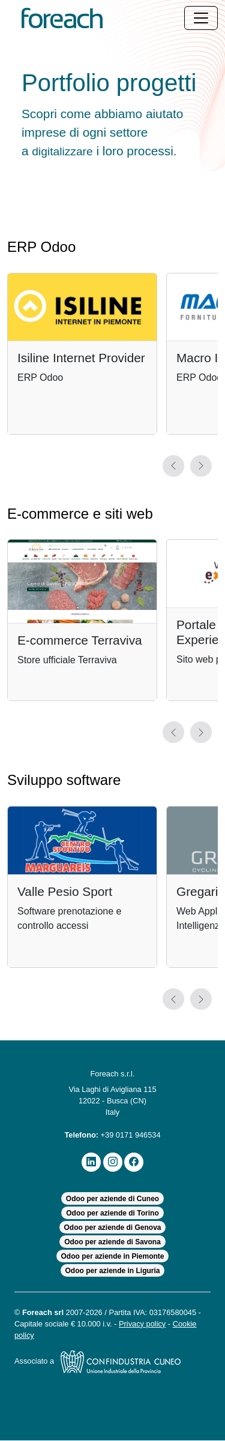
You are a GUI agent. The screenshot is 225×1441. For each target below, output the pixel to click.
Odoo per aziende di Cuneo (112, 1199)
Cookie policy (39, 1335)
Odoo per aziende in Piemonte (112, 1256)
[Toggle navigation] (201, 18)
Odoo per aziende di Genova (113, 1227)
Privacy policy (158, 1324)
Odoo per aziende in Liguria (112, 1271)
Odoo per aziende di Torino (113, 1213)
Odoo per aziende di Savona (112, 1242)
